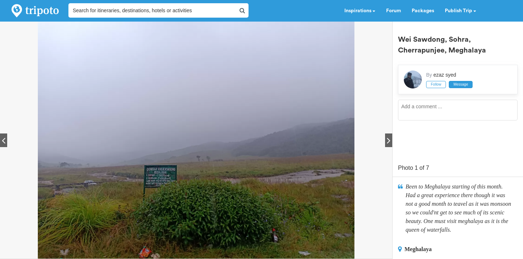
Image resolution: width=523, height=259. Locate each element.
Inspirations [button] (359, 10)
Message (460, 84)
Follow (436, 84)
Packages (423, 10)
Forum (393, 10)
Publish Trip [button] (460, 10)
